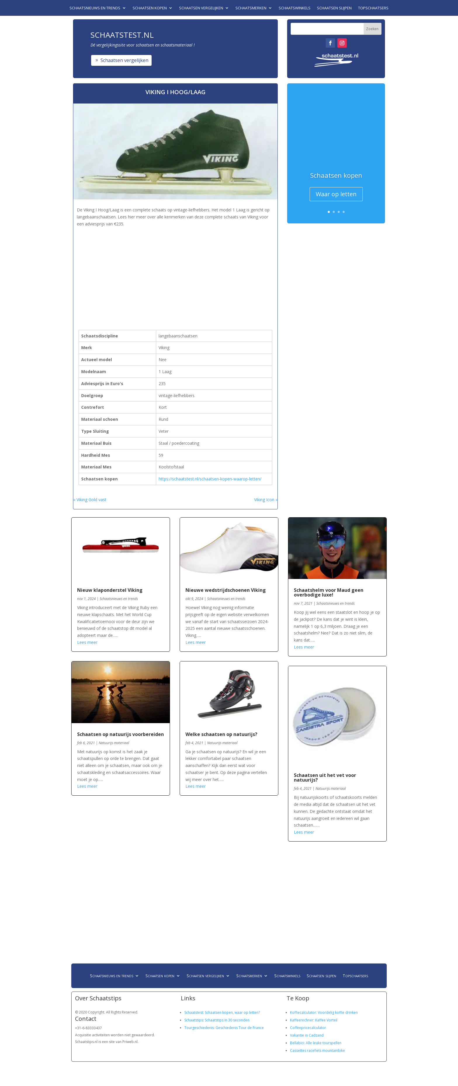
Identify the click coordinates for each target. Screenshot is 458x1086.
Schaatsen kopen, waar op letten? (232, 1012)
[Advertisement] (180, 269)
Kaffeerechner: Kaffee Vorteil (313, 1020)
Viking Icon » (265, 499)
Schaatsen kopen (150, 8)
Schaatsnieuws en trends (95, 8)
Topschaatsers (373, 8)
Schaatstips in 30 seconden (227, 1020)
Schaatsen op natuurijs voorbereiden (120, 734)
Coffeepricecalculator (308, 1027)
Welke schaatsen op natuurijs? (221, 734)
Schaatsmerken (250, 8)
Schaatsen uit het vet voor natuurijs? (325, 777)
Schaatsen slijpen (334, 8)
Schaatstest (193, 1012)
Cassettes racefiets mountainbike (317, 1050)
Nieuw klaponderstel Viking (110, 590)
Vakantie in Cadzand (307, 1035)
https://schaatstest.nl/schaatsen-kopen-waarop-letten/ (210, 479)
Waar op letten (336, 194)
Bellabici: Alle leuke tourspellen (315, 1042)
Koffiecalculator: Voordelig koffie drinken (324, 1012)
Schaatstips (193, 1020)
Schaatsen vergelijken (201, 8)
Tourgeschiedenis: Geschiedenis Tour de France (224, 1027)
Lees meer (87, 642)
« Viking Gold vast (89, 499)
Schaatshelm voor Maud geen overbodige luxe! (328, 592)
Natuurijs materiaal (114, 742)
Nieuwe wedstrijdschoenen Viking (225, 590)
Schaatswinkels (294, 8)
